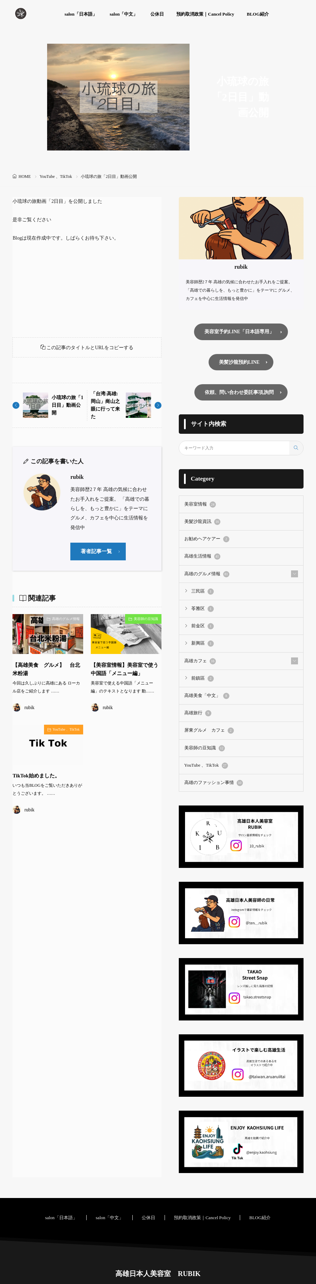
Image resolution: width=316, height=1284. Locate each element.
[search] (296, 448)
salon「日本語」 (80, 14)
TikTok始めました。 (37, 777)
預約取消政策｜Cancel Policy (205, 14)
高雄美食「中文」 (205, 691)
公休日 (157, 14)
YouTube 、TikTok (56, 176)
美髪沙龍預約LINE (239, 362)
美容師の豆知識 (146, 620)
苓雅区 (202, 606)
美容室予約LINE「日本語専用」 (239, 331)
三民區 (202, 589)
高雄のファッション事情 (211, 776)
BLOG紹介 (258, 14)
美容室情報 (199, 504)
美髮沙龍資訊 (201, 521)
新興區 (202, 640)
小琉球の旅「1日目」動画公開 (66, 406)
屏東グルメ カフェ (207, 725)
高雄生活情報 (201, 555)
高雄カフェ (199, 657)
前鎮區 (202, 674)
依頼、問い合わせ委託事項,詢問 (239, 392)
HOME (24, 176)
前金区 (202, 623)
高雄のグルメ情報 (66, 620)
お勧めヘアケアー (205, 538)
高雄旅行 (197, 708)
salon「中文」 (124, 14)
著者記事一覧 (97, 553)
